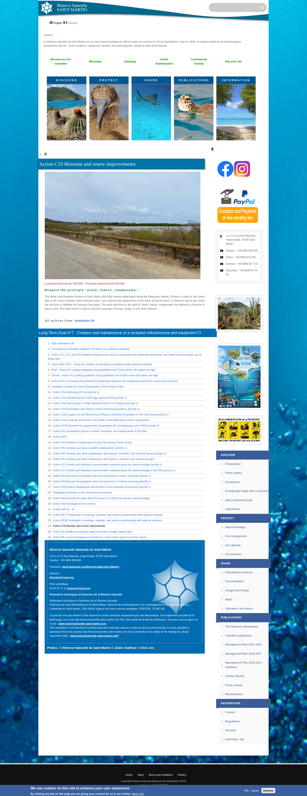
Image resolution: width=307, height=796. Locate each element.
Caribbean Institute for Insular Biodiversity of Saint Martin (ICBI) (87, 386)
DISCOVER (66, 80)
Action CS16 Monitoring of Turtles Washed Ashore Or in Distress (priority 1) (95, 403)
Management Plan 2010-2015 (243, 644)
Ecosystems (232, 482)
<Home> (48, 35)
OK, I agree (251, 790)
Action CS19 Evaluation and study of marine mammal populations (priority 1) (96, 409)
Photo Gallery (233, 472)
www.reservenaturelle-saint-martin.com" (94, 635)
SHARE (151, 80)
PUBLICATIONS (194, 80)
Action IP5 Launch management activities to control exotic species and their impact (100, 537)
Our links (230, 730)
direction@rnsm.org (61, 577)
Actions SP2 (60, 436)
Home (45, 154)
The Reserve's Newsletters (241, 626)
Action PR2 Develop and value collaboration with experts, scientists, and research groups (103, 459)
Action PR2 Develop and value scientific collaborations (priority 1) (90, 448)
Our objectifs (233, 545)
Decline (268, 790)
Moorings (95, 61)
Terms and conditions (161, 774)
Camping (130, 61)
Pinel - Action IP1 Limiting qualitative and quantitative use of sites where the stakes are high (103, 369)
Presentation (233, 464)
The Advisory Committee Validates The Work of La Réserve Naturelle (90, 349)
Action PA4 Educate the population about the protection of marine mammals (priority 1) (102, 475)
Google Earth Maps (237, 590)
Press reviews (233, 685)
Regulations (232, 721)
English (55, 23)
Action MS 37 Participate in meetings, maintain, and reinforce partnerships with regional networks (108, 514)
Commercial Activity (199, 61)
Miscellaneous (234, 694)
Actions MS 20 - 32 (63, 509)
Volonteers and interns (239, 608)
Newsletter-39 (84, 320)
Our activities (233, 554)
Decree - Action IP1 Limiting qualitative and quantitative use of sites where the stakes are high (105, 375)
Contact (230, 712)
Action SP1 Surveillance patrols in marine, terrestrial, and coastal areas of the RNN (100, 431)
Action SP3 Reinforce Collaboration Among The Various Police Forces (92, 442)
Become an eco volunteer (61, 61)
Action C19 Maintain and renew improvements (79, 525)
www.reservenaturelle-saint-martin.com (82, 623)
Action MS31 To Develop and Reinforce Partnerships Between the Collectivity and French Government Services (114, 381)
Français (70, 23)
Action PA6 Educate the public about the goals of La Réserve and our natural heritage (101, 498)
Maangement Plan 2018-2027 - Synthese (244, 665)
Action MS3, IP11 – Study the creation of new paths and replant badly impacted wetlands (101, 364)
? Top (278, 752)
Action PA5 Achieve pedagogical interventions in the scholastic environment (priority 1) (102, 487)
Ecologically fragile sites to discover (247, 491)
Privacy (182, 774)
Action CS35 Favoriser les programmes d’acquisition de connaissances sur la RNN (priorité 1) (106, 425)
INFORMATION (236, 80)
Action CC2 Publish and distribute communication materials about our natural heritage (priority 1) (107, 464)
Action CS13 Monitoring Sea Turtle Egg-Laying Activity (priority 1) (90, 397)
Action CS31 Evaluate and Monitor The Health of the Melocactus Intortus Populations (101, 420)
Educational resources (238, 572)
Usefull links (232, 509)
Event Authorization (164, 61)
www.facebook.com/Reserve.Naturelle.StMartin (90, 566)
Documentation (234, 581)
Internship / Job (234, 739)
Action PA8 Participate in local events (74, 503)
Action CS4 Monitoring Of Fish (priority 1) (76, 392)
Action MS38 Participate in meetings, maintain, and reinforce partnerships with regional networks (107, 520)
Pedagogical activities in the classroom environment (82, 492)
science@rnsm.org (78, 588)
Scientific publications (238, 635)
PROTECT (108, 80)
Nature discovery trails (238, 500)
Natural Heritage (235, 527)
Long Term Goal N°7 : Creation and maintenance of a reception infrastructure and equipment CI (120, 333)
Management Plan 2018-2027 (243, 653)
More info (138, 793)
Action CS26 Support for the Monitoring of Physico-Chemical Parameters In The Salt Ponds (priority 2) (111, 414)
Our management (236, 536)
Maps (228, 599)
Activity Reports (234, 676)
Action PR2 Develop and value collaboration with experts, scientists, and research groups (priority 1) (109, 453)
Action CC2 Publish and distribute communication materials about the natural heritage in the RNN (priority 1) (114, 470)
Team (140, 774)
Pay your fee (233, 61)
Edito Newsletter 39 (63, 343)
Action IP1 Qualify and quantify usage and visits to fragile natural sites (92, 531)
